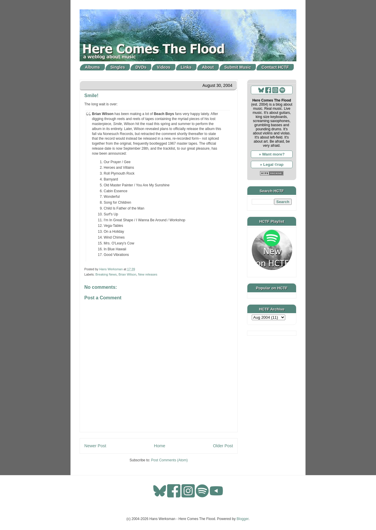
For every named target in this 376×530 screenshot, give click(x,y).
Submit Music (237, 67)
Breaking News (106, 274)
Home (159, 445)
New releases (147, 274)
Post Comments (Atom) (169, 460)
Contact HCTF (275, 67)
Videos (163, 67)
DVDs (140, 67)
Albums (92, 67)
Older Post (223, 445)
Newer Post (95, 445)
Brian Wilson (127, 274)
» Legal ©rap (271, 164)
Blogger (243, 519)
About (208, 67)
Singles (117, 67)
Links (186, 67)
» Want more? (272, 154)
